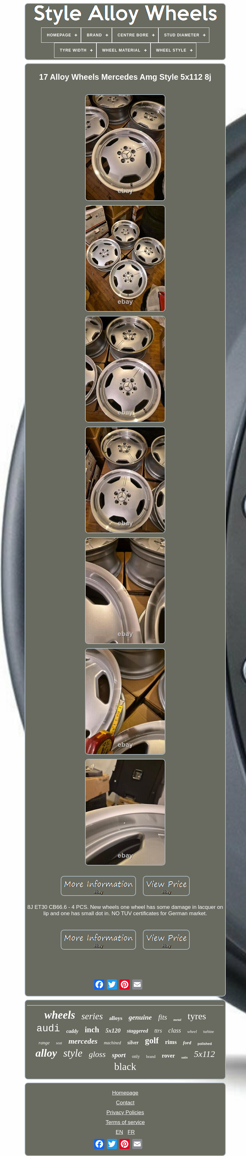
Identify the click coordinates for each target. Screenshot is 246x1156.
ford (187, 1042)
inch (92, 1029)
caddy (72, 1031)
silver (133, 1042)
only (136, 1056)
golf (152, 1040)
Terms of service (125, 1122)
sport (119, 1055)
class (174, 1030)
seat (59, 1043)
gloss (97, 1054)
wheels (59, 1015)
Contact (125, 1103)
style (72, 1053)
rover (168, 1056)
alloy (46, 1053)
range (44, 1042)
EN (119, 1132)
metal (177, 1020)
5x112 (204, 1054)
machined (112, 1042)
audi (48, 1028)
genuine (140, 1017)
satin (184, 1057)
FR (131, 1132)
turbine (208, 1031)
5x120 (113, 1030)
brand (151, 1056)
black (125, 1066)
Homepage (125, 1093)
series (92, 1016)
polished (205, 1044)
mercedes (82, 1041)
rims (171, 1042)
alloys (115, 1018)
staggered (137, 1031)
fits (162, 1017)
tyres (197, 1016)
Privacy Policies (125, 1112)
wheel (192, 1031)
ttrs (158, 1031)
